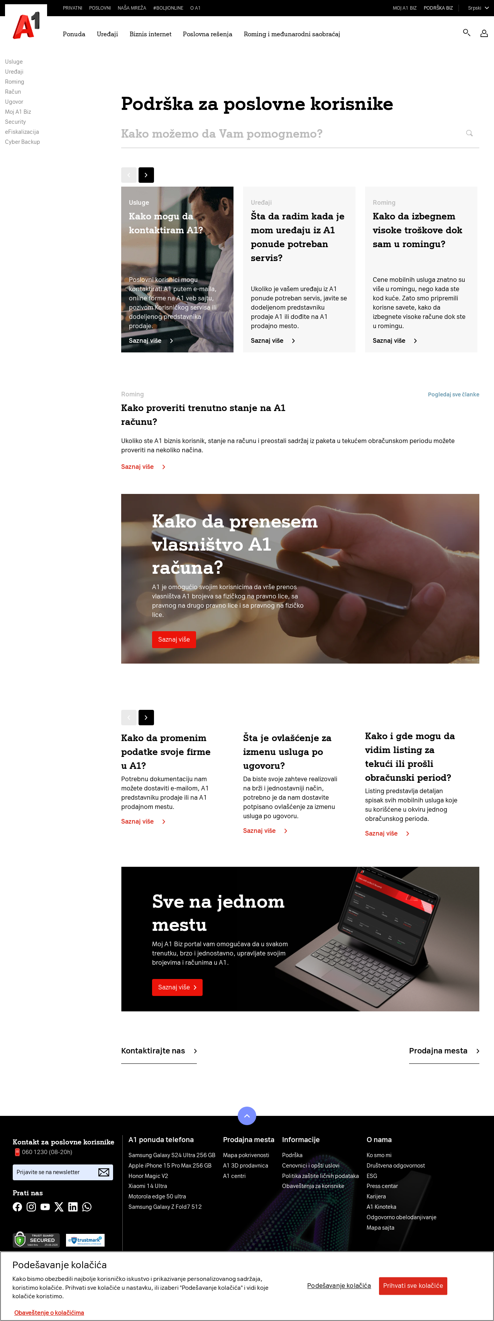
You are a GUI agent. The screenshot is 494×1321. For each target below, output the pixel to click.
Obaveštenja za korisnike (313, 1186)
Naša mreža (132, 8)
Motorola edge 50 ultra (157, 1197)
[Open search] (467, 32)
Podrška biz (438, 8)
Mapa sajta (380, 1228)
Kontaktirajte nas (159, 1050)
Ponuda (74, 34)
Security (15, 122)
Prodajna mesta (444, 1050)
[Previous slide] (129, 175)
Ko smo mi (379, 1156)
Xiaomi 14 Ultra (148, 1186)
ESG (372, 1176)
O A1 (195, 8)
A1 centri (234, 1176)
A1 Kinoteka (381, 1207)
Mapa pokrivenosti (246, 1156)
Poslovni (100, 8)
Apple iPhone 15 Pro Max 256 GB (170, 1166)
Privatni (72, 8)
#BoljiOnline (168, 8)
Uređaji (107, 34)
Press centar (382, 1186)
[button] (484, 33)
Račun (13, 92)
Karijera (376, 1197)
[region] (247, 1286)
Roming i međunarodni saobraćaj (292, 34)
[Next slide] (146, 175)
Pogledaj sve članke (453, 394)
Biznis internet (150, 34)
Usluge (14, 62)
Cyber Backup (22, 142)
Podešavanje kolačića (339, 1286)
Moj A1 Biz (405, 8)
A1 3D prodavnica (245, 1166)
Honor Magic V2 (148, 1176)
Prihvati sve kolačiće (413, 1286)
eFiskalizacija (22, 132)
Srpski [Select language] (474, 8)
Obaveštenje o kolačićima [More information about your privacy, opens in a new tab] (49, 1312)
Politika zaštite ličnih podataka (320, 1176)
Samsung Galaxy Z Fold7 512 (165, 1207)
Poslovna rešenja (207, 34)
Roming (14, 82)
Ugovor (14, 102)
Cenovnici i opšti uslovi (311, 1166)
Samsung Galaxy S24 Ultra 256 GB (172, 1156)
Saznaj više (151, 340)
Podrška (292, 1156)
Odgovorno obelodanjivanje (401, 1218)
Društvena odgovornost (396, 1166)
